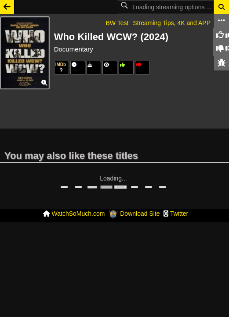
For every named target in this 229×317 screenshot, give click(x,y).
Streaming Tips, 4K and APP (172, 22)
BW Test (116, 22)
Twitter (179, 195)
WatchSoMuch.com (78, 195)
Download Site (140, 195)
